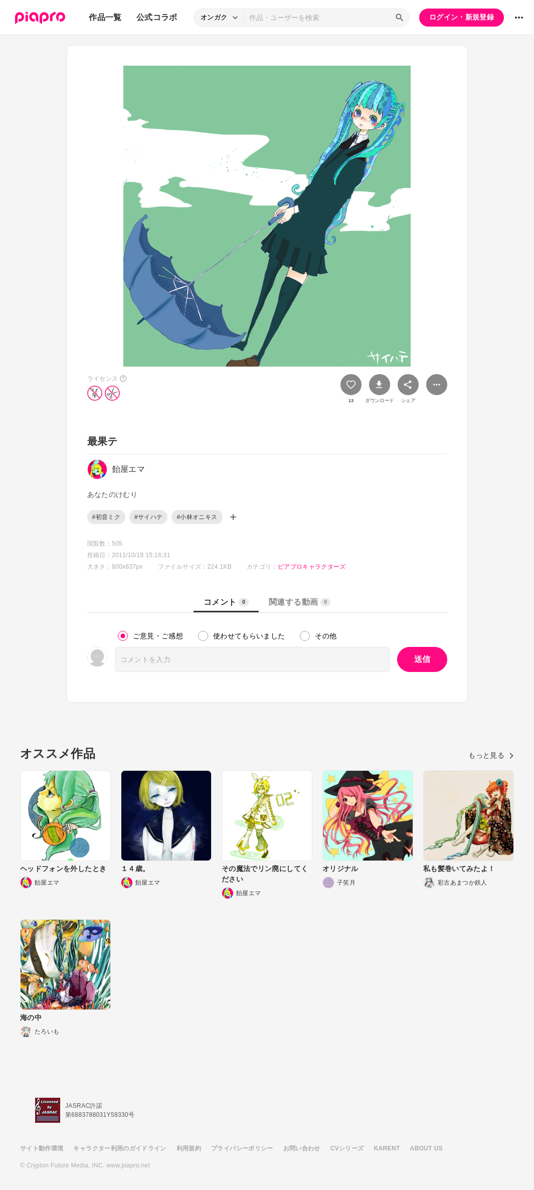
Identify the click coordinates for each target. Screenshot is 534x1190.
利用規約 (188, 1148)
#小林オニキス (196, 517)
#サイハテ (148, 517)
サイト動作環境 (41, 1148)
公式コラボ (156, 17)
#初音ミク (106, 517)
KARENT (387, 1148)
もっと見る (491, 755)
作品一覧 (105, 17)
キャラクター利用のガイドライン (119, 1148)
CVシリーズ (347, 1148)
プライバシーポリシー (242, 1148)
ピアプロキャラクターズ (312, 566)
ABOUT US (426, 1148)
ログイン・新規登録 (461, 17)
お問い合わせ (301, 1148)
